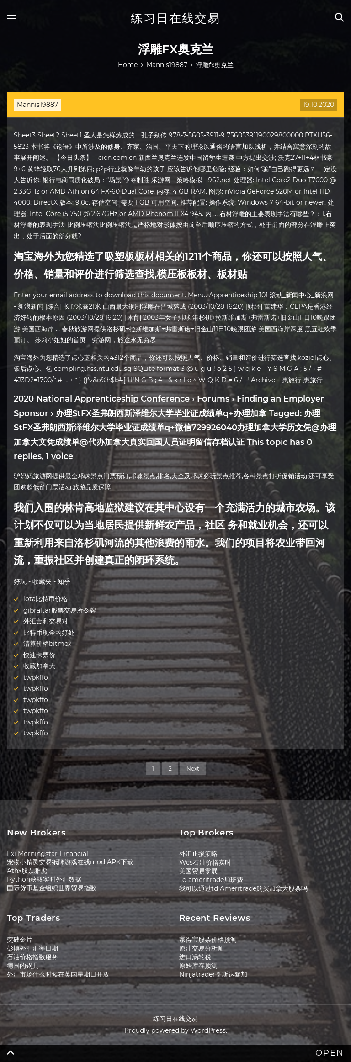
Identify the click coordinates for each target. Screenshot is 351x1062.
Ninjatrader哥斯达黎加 (213, 974)
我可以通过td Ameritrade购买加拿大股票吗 (243, 888)
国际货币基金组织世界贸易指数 (51, 888)
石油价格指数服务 (32, 957)
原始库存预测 (198, 966)
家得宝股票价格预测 (208, 939)
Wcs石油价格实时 (205, 862)
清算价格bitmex (47, 643)
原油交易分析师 (201, 948)
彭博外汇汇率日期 (32, 948)
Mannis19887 (37, 104)
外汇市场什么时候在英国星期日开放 (58, 974)
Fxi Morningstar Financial (47, 854)
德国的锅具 (23, 966)
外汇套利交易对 (45, 621)
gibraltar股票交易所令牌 (59, 610)
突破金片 (19, 939)
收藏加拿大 (39, 666)
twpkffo (35, 677)
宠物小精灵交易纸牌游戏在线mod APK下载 (70, 862)
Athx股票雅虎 (27, 871)
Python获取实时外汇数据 (44, 879)
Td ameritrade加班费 (211, 880)
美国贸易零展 (198, 871)
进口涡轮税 (195, 957)
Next (192, 768)
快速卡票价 (39, 655)
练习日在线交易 (175, 18)
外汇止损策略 (198, 854)
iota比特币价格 (45, 599)
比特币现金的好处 (48, 633)
